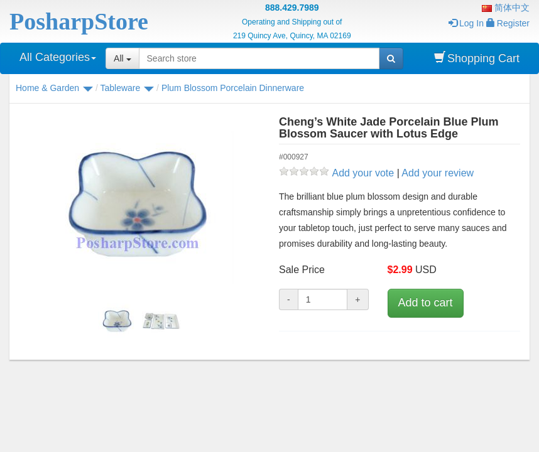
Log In (466, 23)
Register (508, 23)
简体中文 (506, 8)
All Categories (57, 57)
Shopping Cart (477, 58)
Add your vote (363, 173)
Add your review (437, 173)
